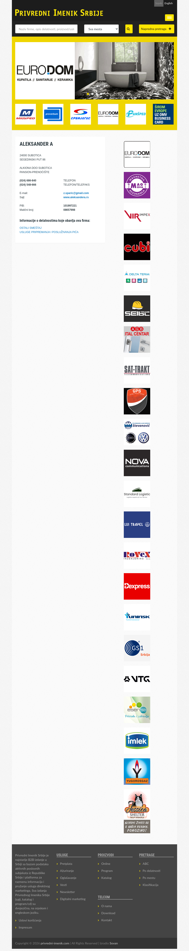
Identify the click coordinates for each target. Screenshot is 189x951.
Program (107, 871)
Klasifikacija (150, 885)
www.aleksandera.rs (76, 197)
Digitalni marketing (73, 899)
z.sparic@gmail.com (76, 193)
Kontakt (106, 920)
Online (105, 863)
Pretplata (66, 863)
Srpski (158, 3)
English (169, 3)
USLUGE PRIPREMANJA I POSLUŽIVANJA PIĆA (49, 232)
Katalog (106, 878)
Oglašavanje (68, 878)
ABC (146, 863)
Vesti (63, 885)
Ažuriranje (67, 871)
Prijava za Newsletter (138, 3)
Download (108, 913)
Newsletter (67, 892)
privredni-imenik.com (55, 943)
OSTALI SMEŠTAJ (31, 227)
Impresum (25, 927)
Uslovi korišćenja (30, 920)
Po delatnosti (151, 871)
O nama (106, 906)
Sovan (114, 943)
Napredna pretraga (156, 29)
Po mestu (149, 878)
